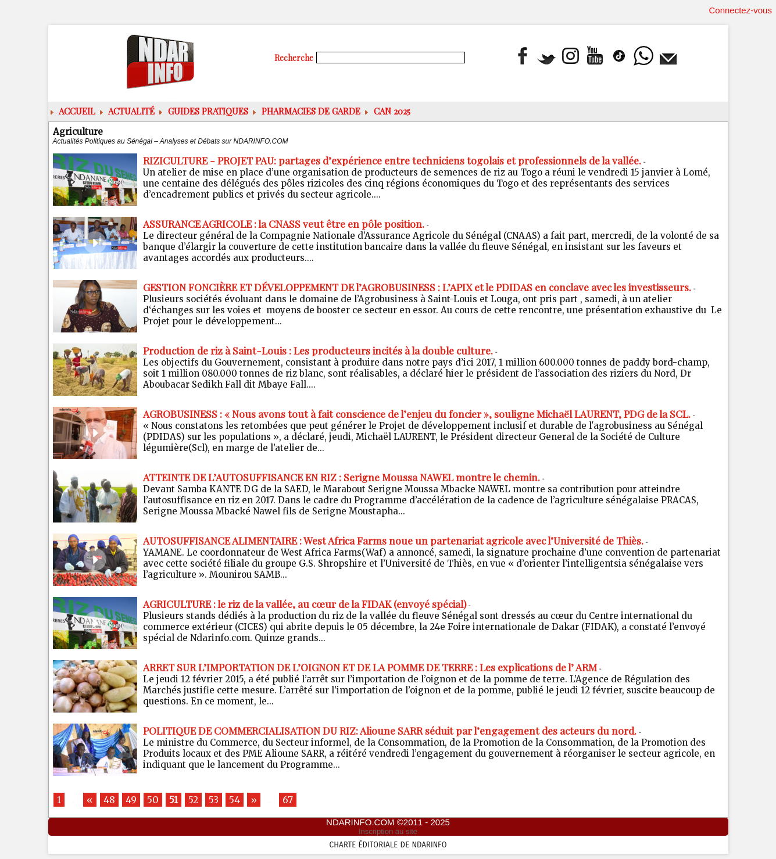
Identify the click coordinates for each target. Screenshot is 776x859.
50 (157, 800)
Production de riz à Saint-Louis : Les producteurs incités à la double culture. (325, 350)
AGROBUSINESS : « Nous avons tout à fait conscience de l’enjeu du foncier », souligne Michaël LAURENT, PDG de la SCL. (427, 414)
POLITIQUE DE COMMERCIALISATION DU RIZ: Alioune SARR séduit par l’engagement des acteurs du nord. (398, 731)
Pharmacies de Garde (306, 111)
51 (178, 800)
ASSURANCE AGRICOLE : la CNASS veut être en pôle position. (288, 224)
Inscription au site (388, 833)
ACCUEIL (73, 111)
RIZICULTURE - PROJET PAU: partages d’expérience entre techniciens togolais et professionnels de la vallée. (403, 160)
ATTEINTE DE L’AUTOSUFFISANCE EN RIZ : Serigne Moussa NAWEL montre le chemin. (349, 477)
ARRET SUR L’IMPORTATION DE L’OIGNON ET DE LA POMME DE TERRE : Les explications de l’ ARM (380, 667)
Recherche (294, 57)
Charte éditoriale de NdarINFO (388, 845)
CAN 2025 (387, 111)
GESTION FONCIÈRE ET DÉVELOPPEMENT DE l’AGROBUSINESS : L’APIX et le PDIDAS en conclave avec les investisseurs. (429, 287)
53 (221, 800)
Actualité (127, 111)
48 (111, 800)
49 (134, 800)
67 (298, 800)
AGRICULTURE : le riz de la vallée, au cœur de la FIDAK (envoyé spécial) (312, 604)
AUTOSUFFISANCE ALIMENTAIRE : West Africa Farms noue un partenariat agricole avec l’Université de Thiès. (403, 540)
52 (199, 800)
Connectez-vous (740, 10)
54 (243, 800)
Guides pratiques (203, 111)
